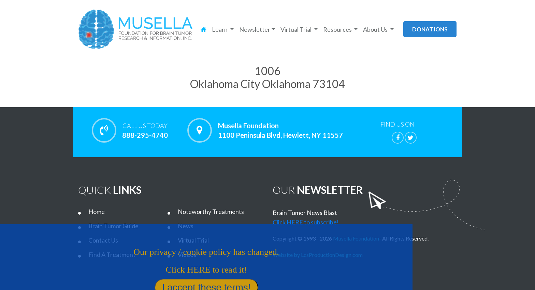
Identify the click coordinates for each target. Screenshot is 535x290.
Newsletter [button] (254, 29)
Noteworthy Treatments (211, 211)
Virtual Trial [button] (296, 29)
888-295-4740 (144, 130)
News (185, 226)
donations (430, 29)
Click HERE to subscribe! (306, 222)
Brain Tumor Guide (113, 226)
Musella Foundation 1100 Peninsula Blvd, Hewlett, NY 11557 (280, 130)
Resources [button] (338, 29)
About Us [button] (376, 29)
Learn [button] (220, 29)
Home (96, 211)
